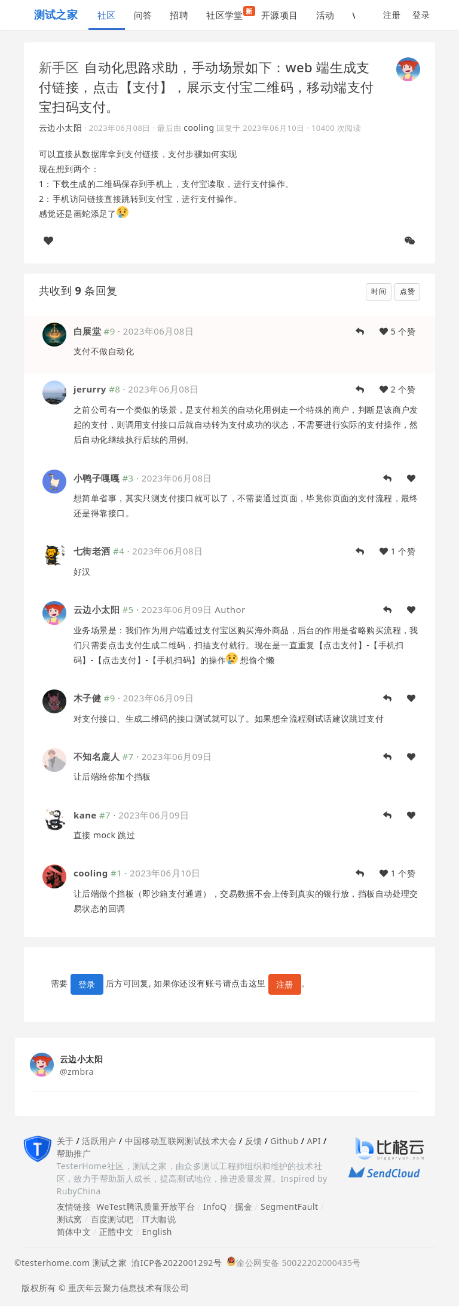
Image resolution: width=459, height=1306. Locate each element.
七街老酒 (92, 551)
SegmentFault (289, 1206)
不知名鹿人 (97, 756)
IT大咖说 (159, 1219)
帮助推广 (74, 1153)
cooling (198, 127)
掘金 (243, 1206)
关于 (65, 1140)
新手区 (59, 67)
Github (284, 1140)
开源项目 (279, 15)
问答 (143, 15)
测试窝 (69, 1219)
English (157, 1231)
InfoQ (215, 1206)
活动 (325, 15)
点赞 (407, 291)
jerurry (90, 389)
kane (85, 815)
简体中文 (74, 1231)
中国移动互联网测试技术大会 (181, 1140)
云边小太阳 (60, 127)
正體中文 (116, 1231)
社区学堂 (229, 13)
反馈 (253, 1140)
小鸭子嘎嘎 (97, 478)
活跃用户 (99, 1140)
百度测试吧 (112, 1219)
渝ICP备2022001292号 (174, 1262)
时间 (378, 291)
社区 (106, 15)
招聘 (179, 15)
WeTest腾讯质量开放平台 (145, 1206)
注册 (391, 14)
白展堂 (87, 331)
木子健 (87, 698)
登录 (421, 14)
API (313, 1140)
